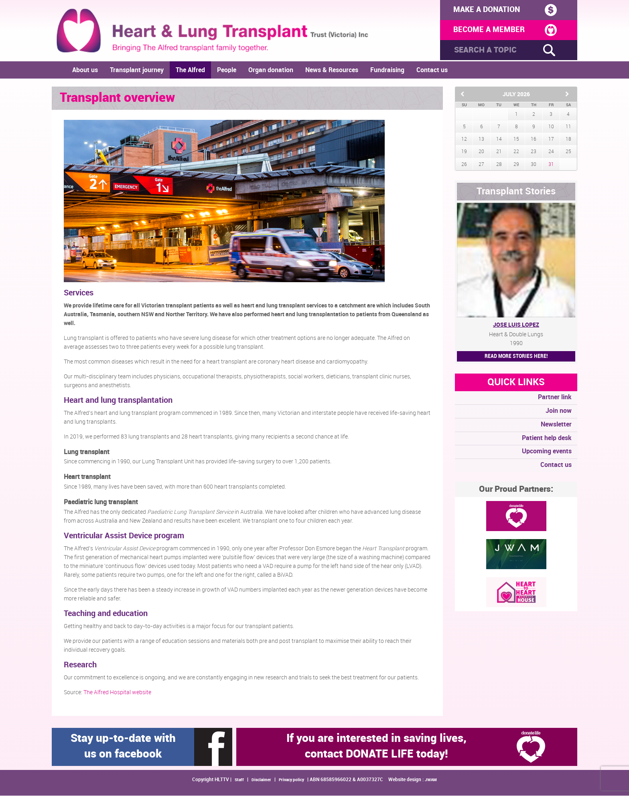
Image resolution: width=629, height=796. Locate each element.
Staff (239, 780)
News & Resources (331, 70)
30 (533, 165)
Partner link (555, 397)
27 (481, 165)
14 (499, 139)
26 (464, 165)
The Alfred (190, 70)
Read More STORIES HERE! (516, 357)
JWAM (431, 780)
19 (464, 152)
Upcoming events (547, 452)
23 (533, 152)
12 (464, 139)
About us (85, 70)
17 (551, 139)
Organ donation (270, 70)
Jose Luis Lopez (516, 325)
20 (481, 152)
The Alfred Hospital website (117, 693)
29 (516, 165)
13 (481, 139)
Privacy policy (291, 780)
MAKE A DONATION (502, 10)
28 (499, 165)
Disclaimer (261, 780)
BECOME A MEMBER (502, 31)
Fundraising (387, 70)
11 (568, 127)
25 (568, 152)
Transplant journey (137, 70)
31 (551, 165)
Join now (559, 411)
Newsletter (556, 425)
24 (551, 152)
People (226, 70)
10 (551, 127)
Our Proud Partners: (516, 489)
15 (516, 139)
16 (533, 139)
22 (516, 152)
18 (568, 139)
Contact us (432, 70)
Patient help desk (547, 438)
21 (499, 152)
